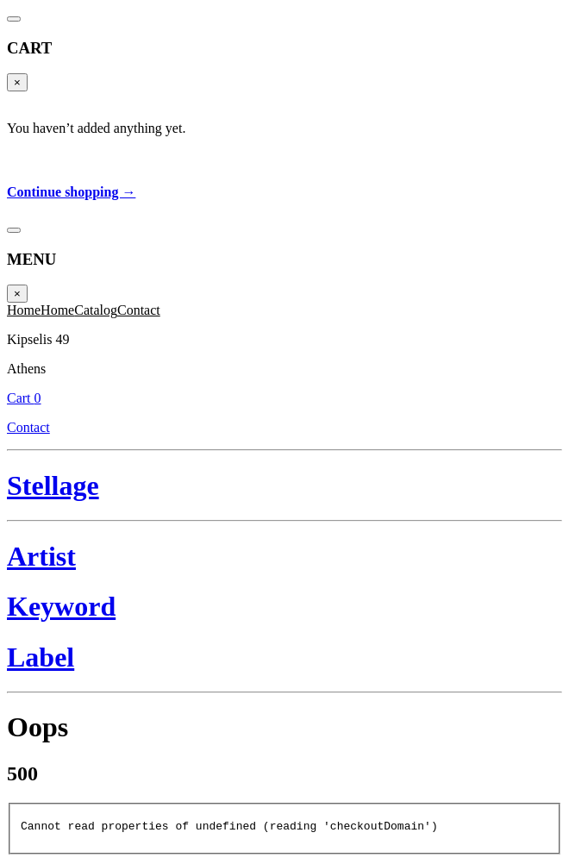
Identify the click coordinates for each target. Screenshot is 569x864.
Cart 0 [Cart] (24, 398)
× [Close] (17, 82)
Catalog (95, 310)
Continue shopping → (71, 192)
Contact (138, 310)
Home (24, 310)
